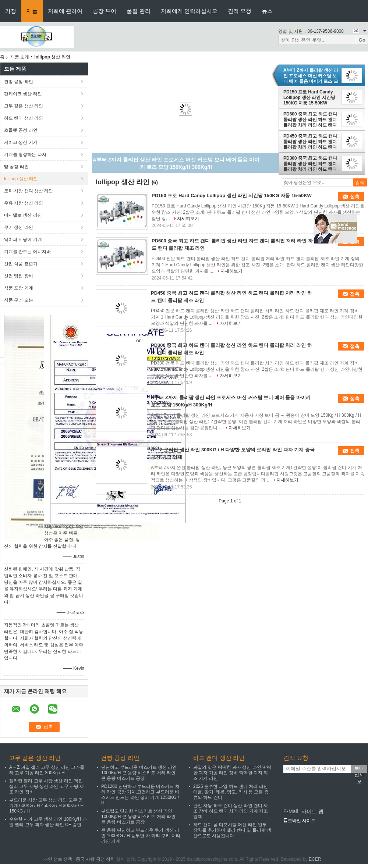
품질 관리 (138, 11)
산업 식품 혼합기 (21, 263)
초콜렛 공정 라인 (21, 130)
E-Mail (290, 811)
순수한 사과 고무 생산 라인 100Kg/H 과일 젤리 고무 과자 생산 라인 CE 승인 (48, 822)
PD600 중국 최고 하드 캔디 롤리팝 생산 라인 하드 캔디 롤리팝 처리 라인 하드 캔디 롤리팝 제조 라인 (310, 119)
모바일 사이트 (299, 820)
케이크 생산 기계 (21, 142)
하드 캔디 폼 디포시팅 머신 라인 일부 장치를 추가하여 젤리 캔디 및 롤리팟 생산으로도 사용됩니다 (232, 830)
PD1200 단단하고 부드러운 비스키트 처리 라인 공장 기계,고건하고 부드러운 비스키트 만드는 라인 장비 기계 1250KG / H (140, 795)
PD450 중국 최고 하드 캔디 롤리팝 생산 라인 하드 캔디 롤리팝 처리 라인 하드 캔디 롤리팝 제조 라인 (310, 142)
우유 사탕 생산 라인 (23, 203)
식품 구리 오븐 (18, 300)
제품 (32, 11)
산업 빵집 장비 (18, 275)
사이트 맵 (312, 811)
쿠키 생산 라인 (18, 227)
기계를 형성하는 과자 (25, 154)
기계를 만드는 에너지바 (27, 251)
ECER (315, 859)
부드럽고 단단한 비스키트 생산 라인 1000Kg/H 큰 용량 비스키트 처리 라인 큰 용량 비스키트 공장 (138, 816)
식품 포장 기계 (18, 288)
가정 (10, 11)
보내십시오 (359, 769)
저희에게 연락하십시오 (189, 11)
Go (361, 40)
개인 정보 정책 (57, 859)
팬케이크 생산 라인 (23, 93)
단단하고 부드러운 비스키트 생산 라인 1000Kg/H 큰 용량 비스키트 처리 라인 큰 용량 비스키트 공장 (139, 773)
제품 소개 (19, 57)
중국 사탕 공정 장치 (95, 859)
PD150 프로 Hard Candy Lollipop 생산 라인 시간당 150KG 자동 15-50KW (309, 97)
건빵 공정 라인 (18, 81)
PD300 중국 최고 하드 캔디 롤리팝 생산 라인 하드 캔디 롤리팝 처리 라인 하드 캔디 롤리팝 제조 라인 (310, 164)
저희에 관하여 (65, 11)
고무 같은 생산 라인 (23, 106)
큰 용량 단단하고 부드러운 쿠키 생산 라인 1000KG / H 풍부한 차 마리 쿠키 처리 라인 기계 (140, 836)
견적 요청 (239, 11)
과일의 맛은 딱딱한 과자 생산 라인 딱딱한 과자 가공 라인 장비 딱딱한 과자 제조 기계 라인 (232, 773)
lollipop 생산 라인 (21, 178)
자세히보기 (188, 218)
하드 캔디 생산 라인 (23, 118)
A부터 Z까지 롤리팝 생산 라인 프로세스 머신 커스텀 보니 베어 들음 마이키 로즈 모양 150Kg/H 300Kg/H (310, 76)
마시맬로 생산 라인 (23, 215)
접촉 (355, 196)
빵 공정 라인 (16, 166)
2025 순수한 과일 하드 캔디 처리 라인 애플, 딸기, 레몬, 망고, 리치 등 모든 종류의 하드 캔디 (231, 792)
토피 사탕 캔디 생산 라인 (28, 190)
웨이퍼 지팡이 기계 (23, 239)
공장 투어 (104, 11)
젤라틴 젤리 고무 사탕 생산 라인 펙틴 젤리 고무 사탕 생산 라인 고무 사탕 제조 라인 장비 (46, 786)
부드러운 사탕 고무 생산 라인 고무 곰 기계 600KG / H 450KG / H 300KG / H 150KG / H (46, 805)
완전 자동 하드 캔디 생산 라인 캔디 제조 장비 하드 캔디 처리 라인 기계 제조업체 (230, 811)
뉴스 (267, 11)
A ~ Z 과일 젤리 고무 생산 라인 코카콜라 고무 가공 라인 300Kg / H (46, 770)
